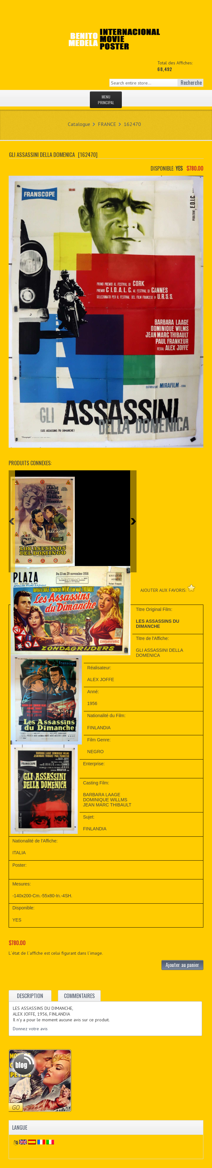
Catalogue (79, 124)
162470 (132, 124)
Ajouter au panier (182, 965)
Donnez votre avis (30, 1029)
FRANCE (107, 124)
